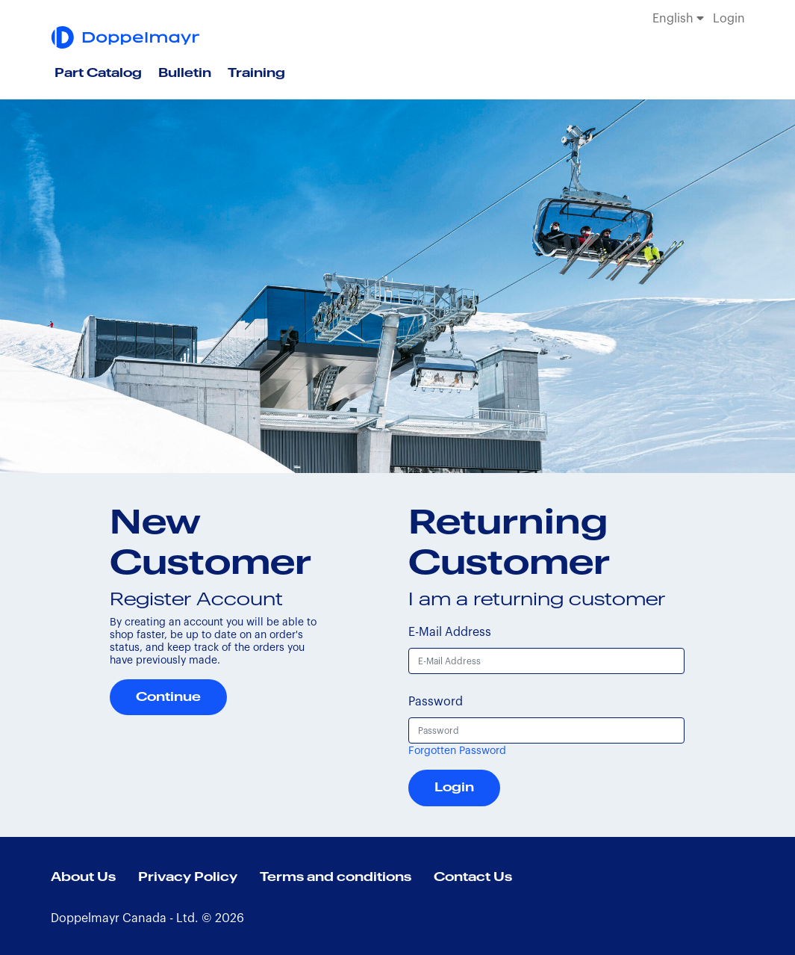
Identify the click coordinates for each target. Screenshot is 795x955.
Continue (168, 697)
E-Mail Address (449, 632)
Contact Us (473, 877)
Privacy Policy (187, 877)
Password (435, 702)
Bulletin (184, 73)
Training (256, 73)
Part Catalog (98, 73)
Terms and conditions (335, 877)
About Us (83, 877)
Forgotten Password (457, 751)
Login (729, 19)
